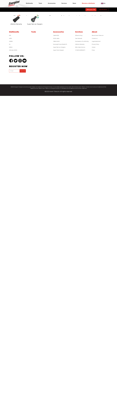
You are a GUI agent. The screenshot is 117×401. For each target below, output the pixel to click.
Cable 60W (56, 340)
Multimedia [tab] (29, 3)
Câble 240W (56, 346)
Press (93, 355)
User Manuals (78, 343)
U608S (11, 346)
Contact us (94, 343)
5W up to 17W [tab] (91, 9)
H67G (10, 343)
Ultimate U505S (13, 355)
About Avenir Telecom (98, 340)
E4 (9, 349)
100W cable (56, 343)
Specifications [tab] (103, 9)
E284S (10, 352)
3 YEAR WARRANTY (80, 355)
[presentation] (21, 381)
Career (93, 352)
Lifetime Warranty (79, 349)
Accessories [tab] (51, 3)
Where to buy (78, 340)
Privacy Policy (95, 349)
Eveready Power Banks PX (60, 349)
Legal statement (96, 346)
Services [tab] (64, 3)
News (74, 3)
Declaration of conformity (82, 346)
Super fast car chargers (59, 352)
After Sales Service (80, 352)
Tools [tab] (40, 3)
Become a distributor (88, 3)
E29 (10, 340)
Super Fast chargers (58, 355)
